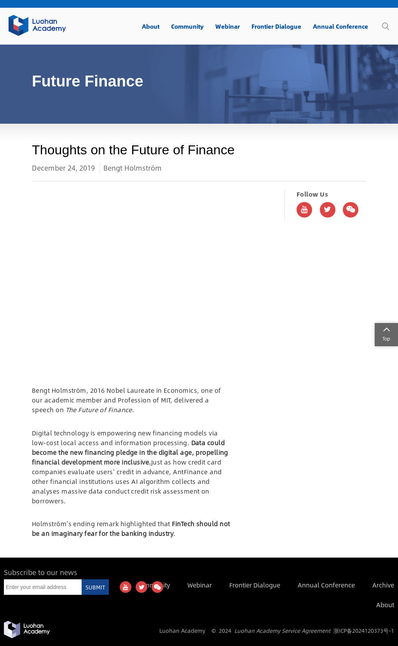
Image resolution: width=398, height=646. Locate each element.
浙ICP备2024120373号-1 (363, 630)
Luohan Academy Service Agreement (282, 630)
